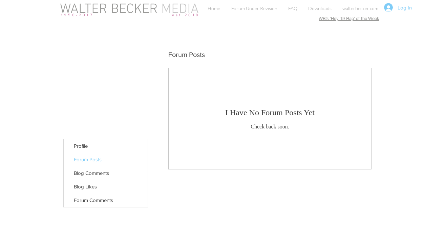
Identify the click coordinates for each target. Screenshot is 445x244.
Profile (81, 146)
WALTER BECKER (109, 9)
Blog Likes (85, 186)
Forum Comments (93, 200)
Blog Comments (91, 173)
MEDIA (178, 9)
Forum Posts (88, 159)
